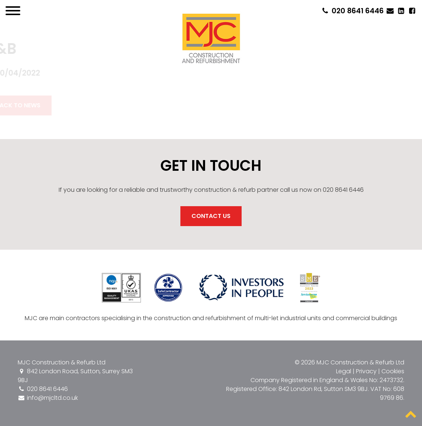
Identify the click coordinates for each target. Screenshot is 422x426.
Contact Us (211, 216)
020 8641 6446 (352, 11)
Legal (343, 371)
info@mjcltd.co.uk (48, 398)
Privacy (366, 371)
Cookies (392, 371)
